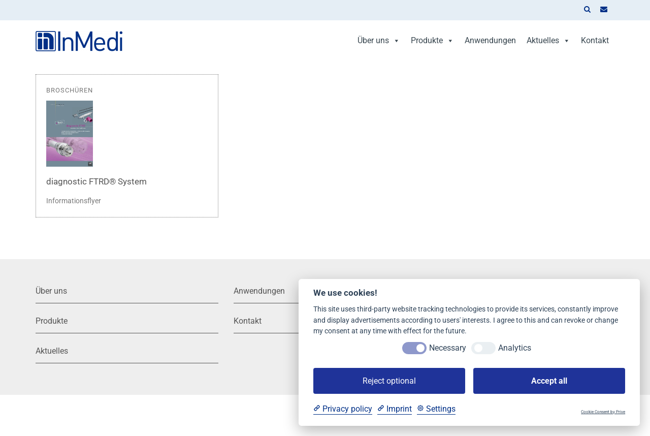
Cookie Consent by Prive (603, 412)
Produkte (432, 40)
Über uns (379, 40)
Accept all (549, 381)
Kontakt (595, 40)
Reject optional (389, 381)
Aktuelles (548, 40)
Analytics (514, 348)
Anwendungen (490, 40)
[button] (587, 10)
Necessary (447, 348)
